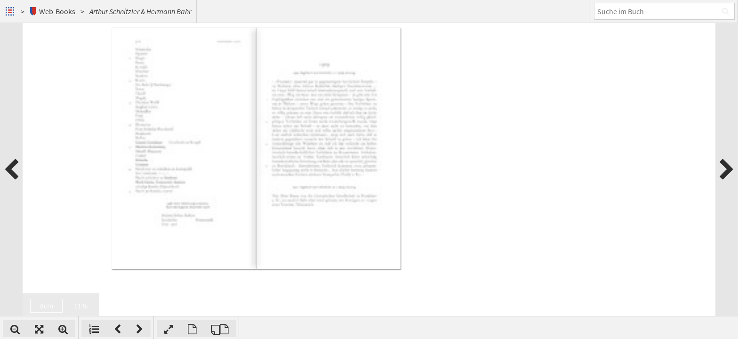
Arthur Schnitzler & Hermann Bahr (140, 11)
